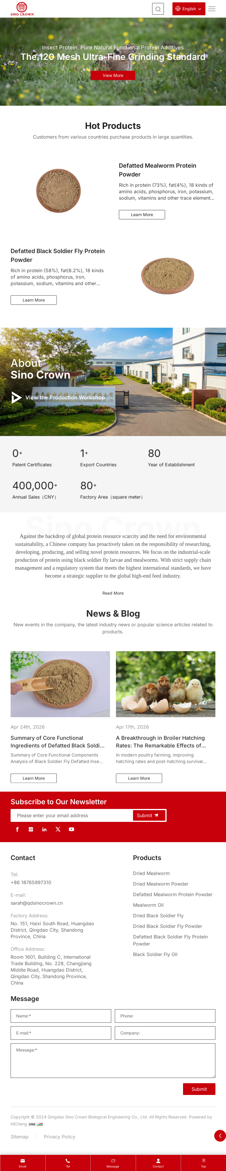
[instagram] (31, 829)
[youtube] (71, 829)
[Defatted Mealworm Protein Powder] (174, 894)
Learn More (142, 214)
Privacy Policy (59, 1137)
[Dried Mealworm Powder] (174, 884)
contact (158, 1166)
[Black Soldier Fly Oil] (174, 954)
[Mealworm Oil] (174, 905)
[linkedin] (44, 829)
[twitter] (58, 829)
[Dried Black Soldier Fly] (174, 915)
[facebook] (17, 829)
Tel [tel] (68, 1166)
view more (113, 75)
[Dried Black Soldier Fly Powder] (174, 926)
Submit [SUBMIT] (199, 1089)
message (113, 1166)
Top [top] (203, 1166)
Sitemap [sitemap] (20, 1137)
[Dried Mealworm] (174, 873)
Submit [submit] (148, 815)
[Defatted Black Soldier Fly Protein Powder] (174, 940)
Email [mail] (22, 1166)
